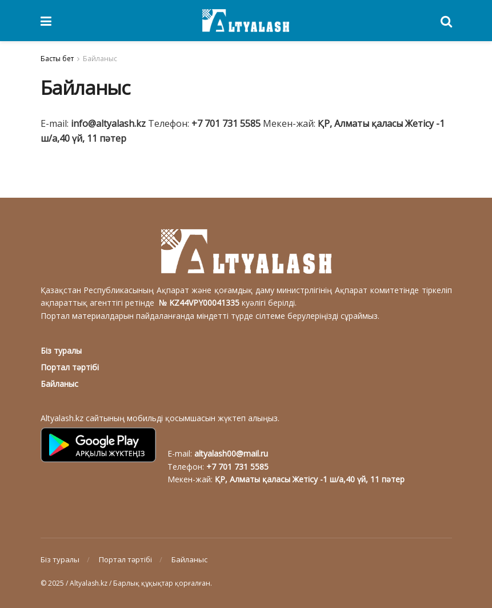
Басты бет (57, 58)
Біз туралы (61, 350)
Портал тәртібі (70, 367)
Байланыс (100, 58)
